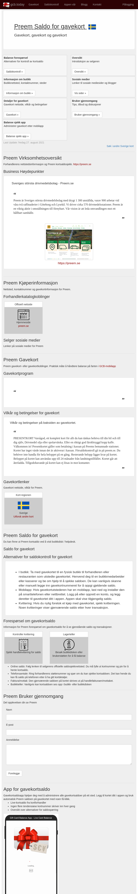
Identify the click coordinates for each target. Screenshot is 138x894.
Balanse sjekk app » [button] (17, 136)
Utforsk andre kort (23, 516)
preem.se (23, 326)
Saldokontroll (51, 4)
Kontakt (97, 4)
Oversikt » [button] (80, 71)
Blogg (84, 4)
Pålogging (128, 4)
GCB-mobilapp (107, 366)
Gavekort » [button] (12, 114)
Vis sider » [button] (80, 93)
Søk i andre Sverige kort (120, 146)
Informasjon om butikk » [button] (19, 93)
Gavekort (34, 4)
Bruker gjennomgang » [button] (87, 114)
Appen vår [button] (70, 4)
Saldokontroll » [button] (14, 71)
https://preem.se (82, 164)
